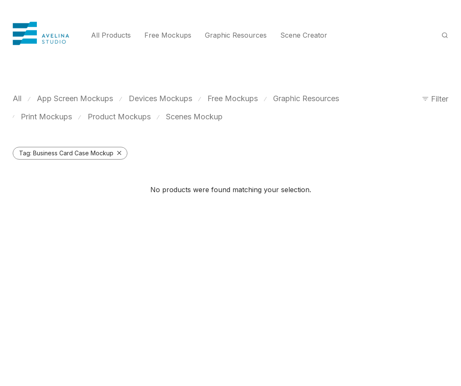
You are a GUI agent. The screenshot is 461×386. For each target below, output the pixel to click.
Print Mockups (46, 116)
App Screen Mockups (75, 98)
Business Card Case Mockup (66, 153)
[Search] (445, 35)
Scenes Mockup (194, 116)
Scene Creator (303, 35)
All (17, 98)
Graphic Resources (236, 35)
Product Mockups (119, 116)
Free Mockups (167, 35)
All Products (111, 35)
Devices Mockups (160, 98)
